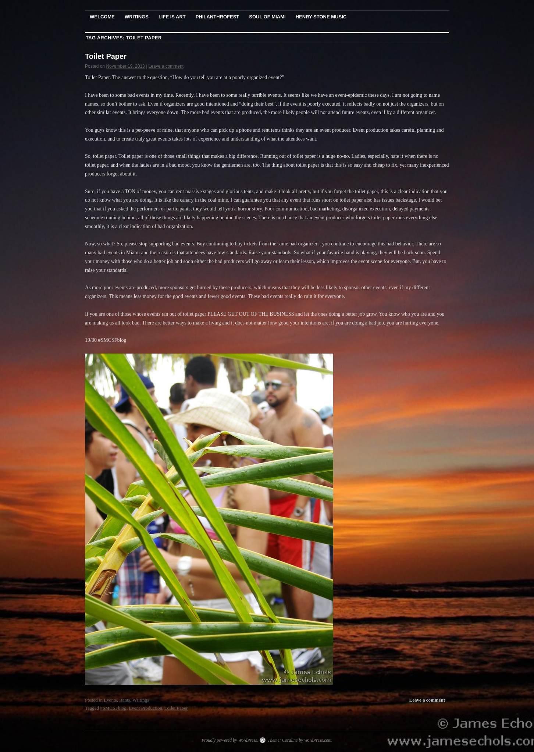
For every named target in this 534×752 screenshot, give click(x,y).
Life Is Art (172, 16)
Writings (137, 16)
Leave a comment (166, 66)
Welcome (102, 16)
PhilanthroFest (217, 16)
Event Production (145, 708)
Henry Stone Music (321, 16)
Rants (124, 700)
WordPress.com (317, 740)
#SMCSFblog (113, 708)
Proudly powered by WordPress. (230, 740)
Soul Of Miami (267, 16)
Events (110, 700)
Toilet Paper (106, 56)
